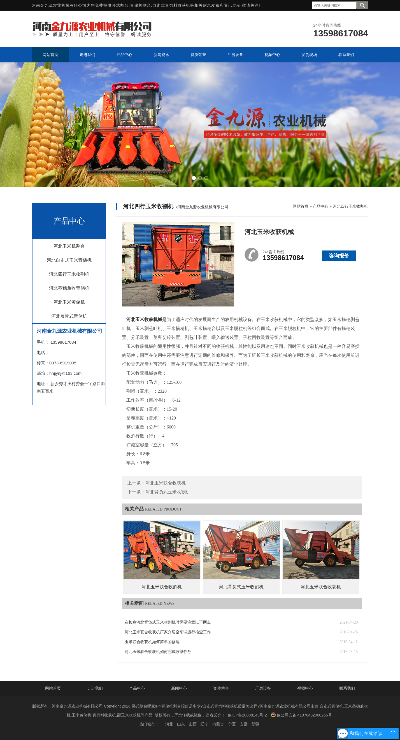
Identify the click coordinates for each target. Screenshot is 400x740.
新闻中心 (179, 688)
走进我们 (95, 688)
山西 (193, 724)
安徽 (244, 724)
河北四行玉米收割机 (69, 274)
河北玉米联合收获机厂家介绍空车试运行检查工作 (168, 632)
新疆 (255, 724)
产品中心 (320, 206)
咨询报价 (339, 256)
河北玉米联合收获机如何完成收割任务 (158, 652)
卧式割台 (120, 5)
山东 (181, 724)
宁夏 (232, 724)
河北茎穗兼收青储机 (69, 288)
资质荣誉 (221, 688)
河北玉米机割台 (69, 246)
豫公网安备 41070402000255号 (301, 714)
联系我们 (347, 688)
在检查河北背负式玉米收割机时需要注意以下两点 (168, 622)
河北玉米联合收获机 (165, 483)
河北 (169, 724)
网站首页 (300, 206)
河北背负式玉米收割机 (167, 492)
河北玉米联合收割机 (161, 586)
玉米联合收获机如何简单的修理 (152, 642)
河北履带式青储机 (69, 316)
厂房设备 (263, 688)
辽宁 (204, 724)
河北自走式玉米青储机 (69, 260)
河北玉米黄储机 (69, 302)
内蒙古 (218, 724)
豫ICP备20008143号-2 (247, 715)
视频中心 (305, 688)
